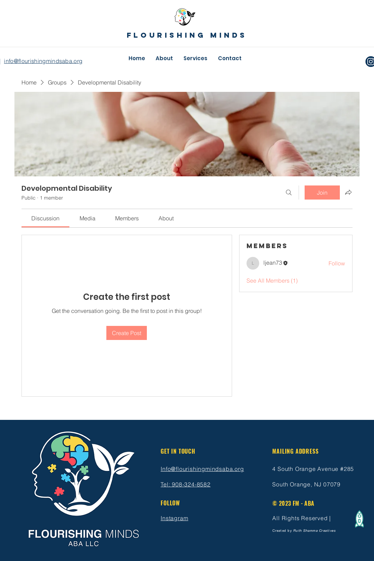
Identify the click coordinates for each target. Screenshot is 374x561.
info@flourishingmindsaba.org (43, 60)
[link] (45, 218)
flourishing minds (187, 35)
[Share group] (348, 192)
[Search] (289, 192)
